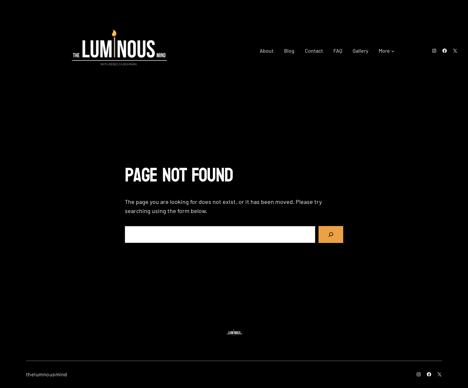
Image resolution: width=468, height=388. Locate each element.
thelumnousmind (46, 374)
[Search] (330, 234)
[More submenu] (393, 50)
